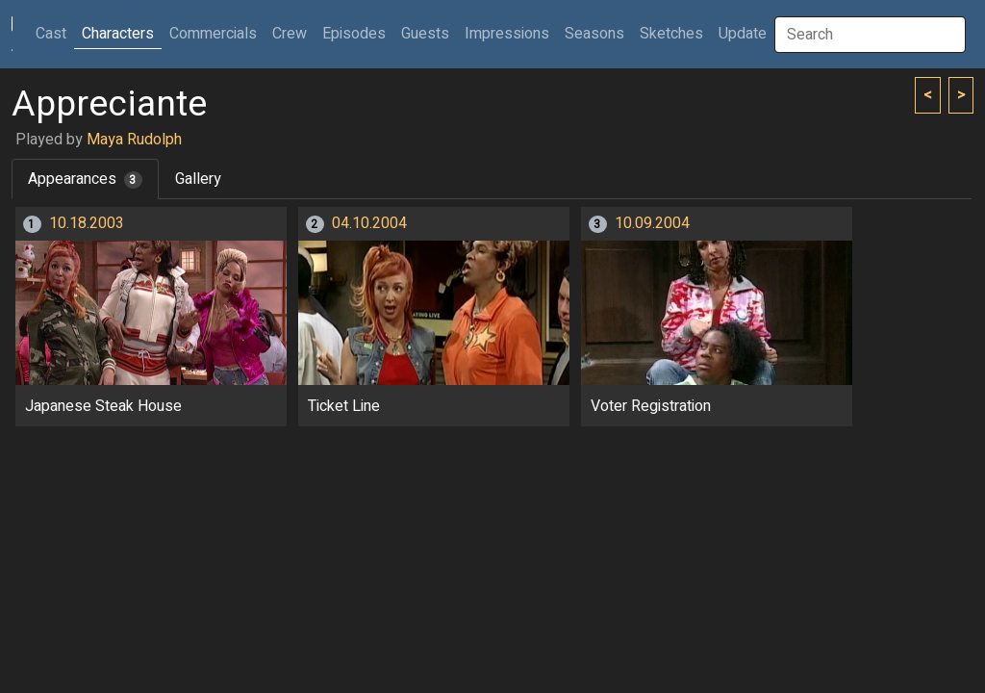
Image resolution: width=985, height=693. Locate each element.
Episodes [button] (354, 33)
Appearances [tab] (85, 179)
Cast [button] (55, 33)
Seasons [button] (594, 33)
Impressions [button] (507, 33)
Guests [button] (425, 33)
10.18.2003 (86, 223)
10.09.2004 (652, 223)
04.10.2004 (369, 223)
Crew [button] (289, 33)
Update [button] (743, 33)
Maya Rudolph (134, 139)
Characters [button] (118, 33)
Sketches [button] (671, 33)
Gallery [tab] (198, 179)
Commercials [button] (213, 33)
